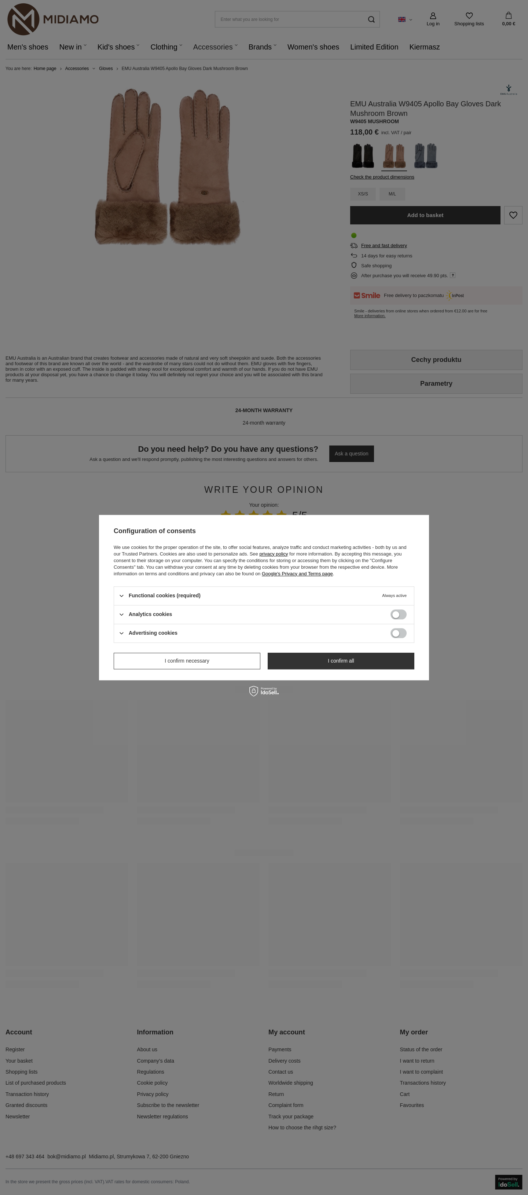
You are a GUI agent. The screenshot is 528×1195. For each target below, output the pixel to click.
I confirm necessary (187, 661)
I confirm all (341, 661)
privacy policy (273, 554)
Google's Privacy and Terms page (297, 573)
